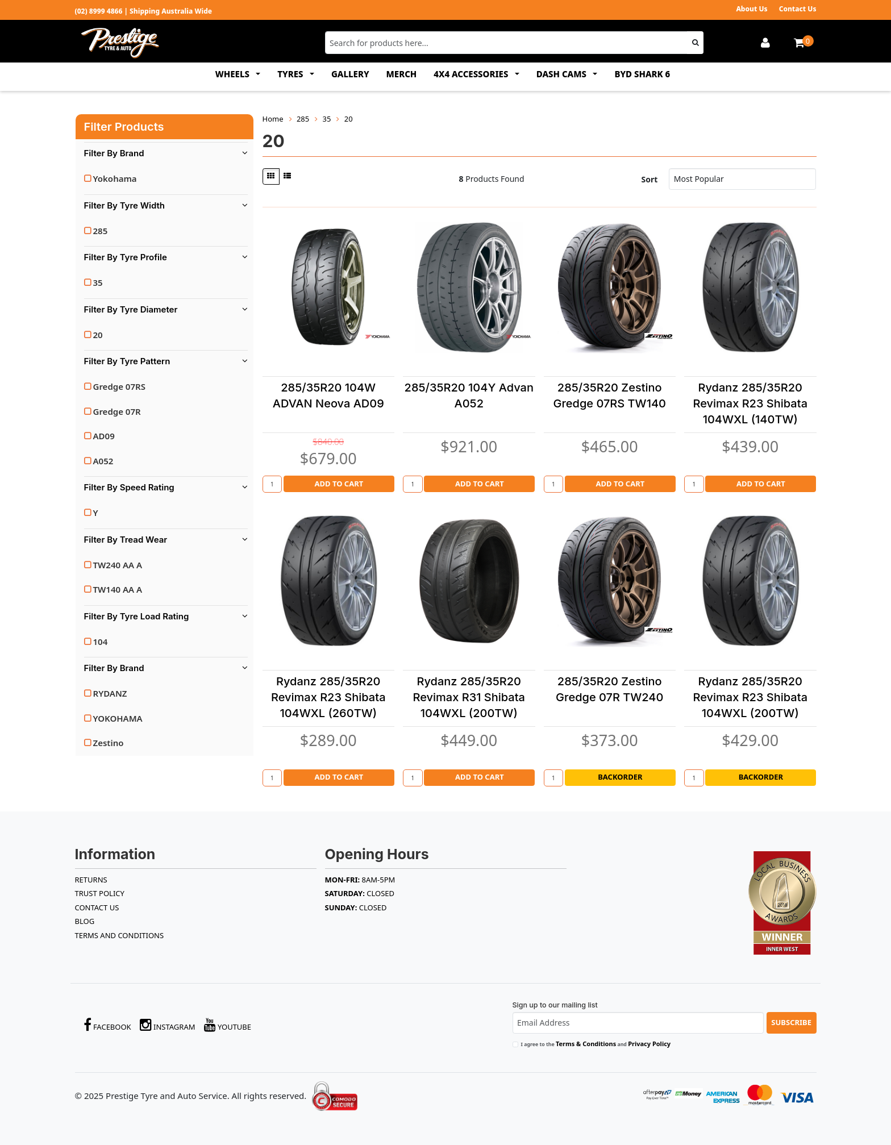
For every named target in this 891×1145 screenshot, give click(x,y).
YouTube (228, 1025)
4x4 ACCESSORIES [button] (472, 74)
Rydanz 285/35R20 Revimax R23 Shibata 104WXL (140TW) (750, 403)
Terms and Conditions (119, 935)
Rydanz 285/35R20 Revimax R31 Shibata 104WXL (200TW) (469, 697)
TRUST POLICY (99, 893)
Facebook (107, 1025)
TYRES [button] (291, 74)
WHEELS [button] (233, 74)
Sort (650, 179)
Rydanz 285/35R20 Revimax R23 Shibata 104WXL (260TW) (328, 697)
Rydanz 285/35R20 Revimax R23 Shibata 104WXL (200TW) (750, 697)
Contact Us (798, 9)
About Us (751, 9)
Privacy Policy (649, 1043)
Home (273, 119)
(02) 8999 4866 (99, 11)
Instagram (167, 1025)
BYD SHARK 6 (642, 74)
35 (98, 282)
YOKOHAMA (118, 718)
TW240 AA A (118, 565)
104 (100, 641)
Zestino (108, 742)
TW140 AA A (118, 589)
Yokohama (115, 178)
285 (100, 230)
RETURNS (91, 880)
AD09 (104, 436)
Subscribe (791, 1022)
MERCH (401, 74)
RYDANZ (110, 693)
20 (98, 334)
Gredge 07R (117, 411)
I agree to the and (596, 1043)
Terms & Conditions (586, 1043)
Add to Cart (338, 483)
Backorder (620, 777)
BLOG (85, 921)
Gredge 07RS (119, 386)
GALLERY (350, 74)
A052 (103, 461)
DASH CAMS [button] (562, 74)
